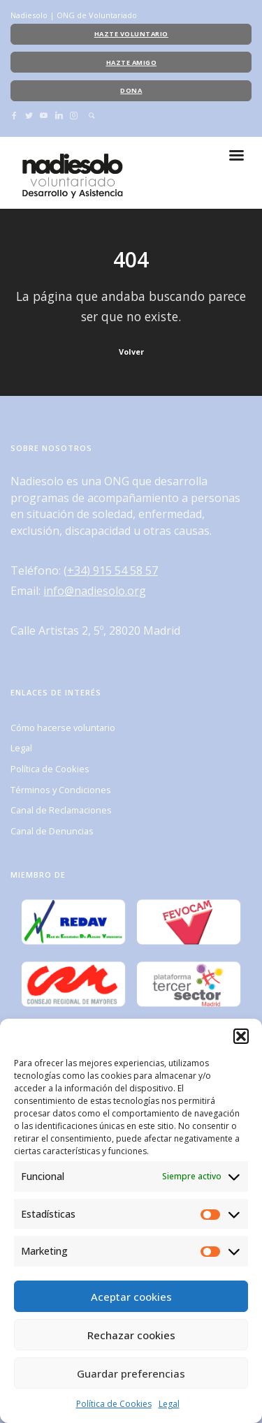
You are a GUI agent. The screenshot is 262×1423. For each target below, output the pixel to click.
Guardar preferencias (131, 1373)
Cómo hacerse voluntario (62, 727)
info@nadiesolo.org (94, 590)
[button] (241, 1036)
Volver (131, 351)
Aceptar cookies (131, 1297)
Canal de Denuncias (52, 831)
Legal (169, 1404)
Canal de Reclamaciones (61, 810)
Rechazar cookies (131, 1335)
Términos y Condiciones (60, 789)
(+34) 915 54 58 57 (111, 570)
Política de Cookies (114, 1404)
